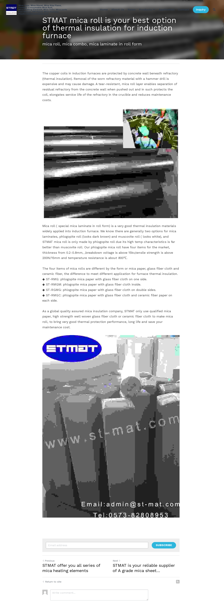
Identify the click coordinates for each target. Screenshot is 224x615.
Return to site (51, 575)
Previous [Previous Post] (48, 554)
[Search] (214, 9)
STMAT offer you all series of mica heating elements (71, 562)
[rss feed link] (180, 575)
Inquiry (201, 9)
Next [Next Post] (118, 554)
